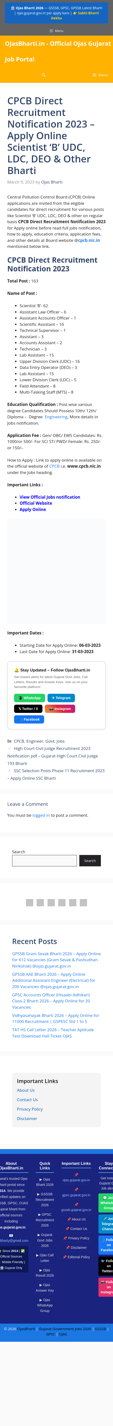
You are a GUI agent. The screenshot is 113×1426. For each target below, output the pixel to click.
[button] (43, 75)
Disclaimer (27, 1118)
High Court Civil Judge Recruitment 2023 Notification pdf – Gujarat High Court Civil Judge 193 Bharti (52, 756)
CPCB (54, 466)
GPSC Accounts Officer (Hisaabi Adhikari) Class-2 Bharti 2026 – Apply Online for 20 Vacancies (51, 1001)
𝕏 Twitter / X (28, 709)
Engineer (34, 741)
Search (18, 851)
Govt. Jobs (55, 741)
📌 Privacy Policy (76, 1238)
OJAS (63, 1334)
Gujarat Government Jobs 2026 (65, 1328)
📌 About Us (76, 1219)
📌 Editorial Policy (76, 1257)
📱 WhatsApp (29, 698)
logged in (41, 815)
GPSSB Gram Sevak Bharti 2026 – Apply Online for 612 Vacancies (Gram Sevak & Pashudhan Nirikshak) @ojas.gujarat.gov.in (56, 960)
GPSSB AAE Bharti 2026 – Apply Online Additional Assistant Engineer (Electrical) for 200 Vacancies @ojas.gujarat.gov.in (53, 980)
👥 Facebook (29, 719)
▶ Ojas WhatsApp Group (45, 1305)
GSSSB (100, 1328)
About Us (26, 1090)
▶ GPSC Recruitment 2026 (45, 1219)
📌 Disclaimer (76, 1248)
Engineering (56, 416)
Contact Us (27, 1099)
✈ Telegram (61, 698)
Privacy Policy (30, 1109)
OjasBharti (26, 1328)
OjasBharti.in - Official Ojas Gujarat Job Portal (58, 51)
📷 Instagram (60, 709)
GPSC (50, 1334)
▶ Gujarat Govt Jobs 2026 (44, 1240)
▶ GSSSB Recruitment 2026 (45, 1199)
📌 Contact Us (76, 1229)
